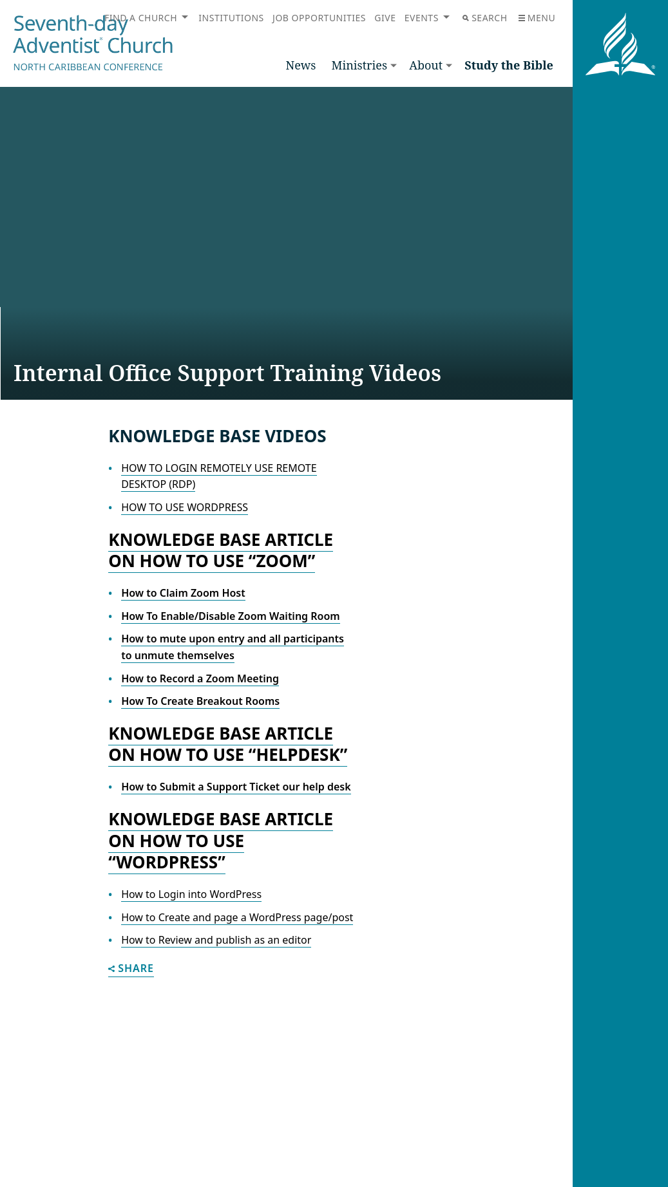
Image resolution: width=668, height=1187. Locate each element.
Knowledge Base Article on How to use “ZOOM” (220, 550)
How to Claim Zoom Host (183, 593)
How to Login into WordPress (191, 894)
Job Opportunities (319, 18)
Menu (537, 18)
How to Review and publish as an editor (216, 940)
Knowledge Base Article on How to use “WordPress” (220, 840)
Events (422, 18)
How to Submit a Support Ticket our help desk (235, 787)
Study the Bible (508, 65)
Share (131, 969)
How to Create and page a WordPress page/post (237, 917)
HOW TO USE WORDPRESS (184, 507)
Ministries (359, 65)
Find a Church (140, 18)
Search (485, 18)
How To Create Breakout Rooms (200, 701)
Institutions (230, 18)
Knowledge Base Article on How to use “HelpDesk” (227, 744)
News (300, 65)
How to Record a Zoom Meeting (200, 678)
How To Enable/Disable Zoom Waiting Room (230, 616)
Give (385, 18)
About (426, 65)
